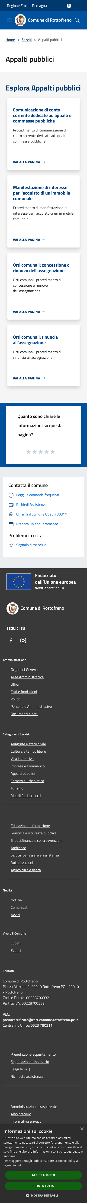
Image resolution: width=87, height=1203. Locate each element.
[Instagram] (23, 640)
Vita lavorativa (22, 758)
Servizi (27, 39)
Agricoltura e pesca (26, 870)
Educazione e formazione (30, 825)
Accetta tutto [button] (43, 1175)
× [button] (82, 1129)
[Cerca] (77, 20)
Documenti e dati (24, 714)
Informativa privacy (26, 1121)
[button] (43, 1195)
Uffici (15, 684)
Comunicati (20, 907)
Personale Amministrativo (31, 706)
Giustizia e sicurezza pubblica (34, 833)
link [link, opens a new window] (19, 1165)
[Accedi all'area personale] (69, 5)
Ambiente (18, 848)
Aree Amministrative (27, 677)
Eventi (16, 950)
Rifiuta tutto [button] (43, 1186)
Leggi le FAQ (20, 1069)
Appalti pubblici (23, 773)
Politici (16, 699)
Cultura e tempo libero (28, 751)
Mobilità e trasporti (26, 795)
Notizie (16, 900)
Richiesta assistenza (27, 1076)
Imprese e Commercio (28, 766)
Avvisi (15, 915)
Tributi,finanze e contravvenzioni (36, 840)
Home (10, 39)
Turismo (17, 788)
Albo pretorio (21, 1114)
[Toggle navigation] (9, 20)
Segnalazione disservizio (30, 1061)
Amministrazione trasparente (34, 1106)
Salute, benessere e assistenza (35, 855)
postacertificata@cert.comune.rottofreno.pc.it (40, 1019)
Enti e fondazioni (24, 691)
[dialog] (43, 1163)
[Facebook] (11, 640)
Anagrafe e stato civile (28, 744)
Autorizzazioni (22, 862)
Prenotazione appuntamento (33, 1054)
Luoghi (16, 943)
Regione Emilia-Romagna (27, 5)
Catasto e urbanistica (27, 781)
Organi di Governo (25, 669)
